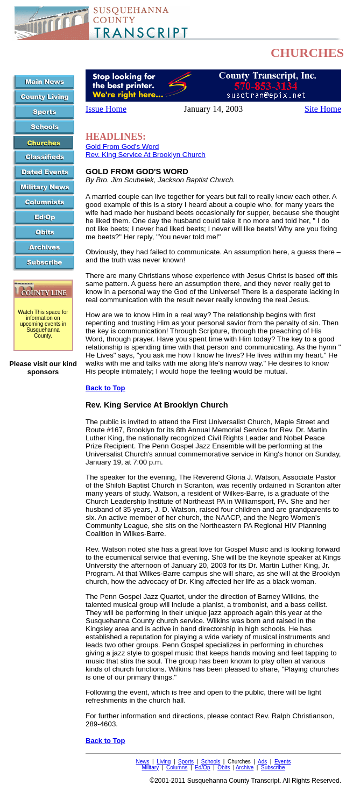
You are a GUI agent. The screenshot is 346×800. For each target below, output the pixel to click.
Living (164, 762)
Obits (223, 767)
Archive (244, 767)
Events (282, 762)
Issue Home (106, 108)
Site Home (323, 108)
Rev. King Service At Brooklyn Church (146, 155)
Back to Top (105, 388)
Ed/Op (202, 767)
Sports (186, 762)
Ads (262, 762)
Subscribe (273, 767)
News (143, 762)
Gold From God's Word (122, 146)
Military (150, 767)
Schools (211, 762)
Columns (176, 767)
